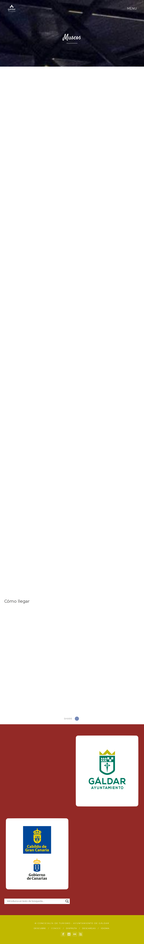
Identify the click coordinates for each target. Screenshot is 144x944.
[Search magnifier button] (67, 901)
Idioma (105, 928)
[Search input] (35, 901)
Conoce (56, 928)
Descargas (89, 928)
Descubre (40, 928)
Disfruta (71, 928)
